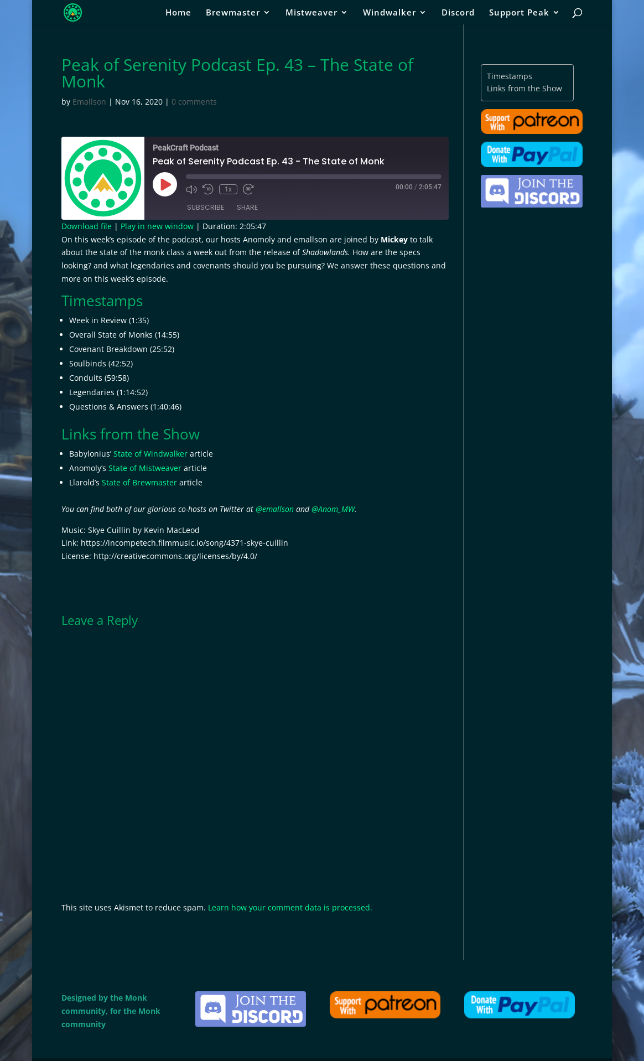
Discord (458, 13)
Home (178, 13)
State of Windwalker (150, 453)
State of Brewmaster (139, 482)
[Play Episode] (165, 184)
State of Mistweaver (144, 468)
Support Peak (519, 13)
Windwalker (389, 13)
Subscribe (205, 207)
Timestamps (509, 76)
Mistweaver (311, 13)
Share (247, 207)
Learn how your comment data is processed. (290, 907)
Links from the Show (524, 88)
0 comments (194, 101)
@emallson (275, 509)
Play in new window (157, 226)
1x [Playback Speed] (228, 189)
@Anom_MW (333, 509)
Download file (86, 226)
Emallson (89, 101)
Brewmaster (233, 13)
